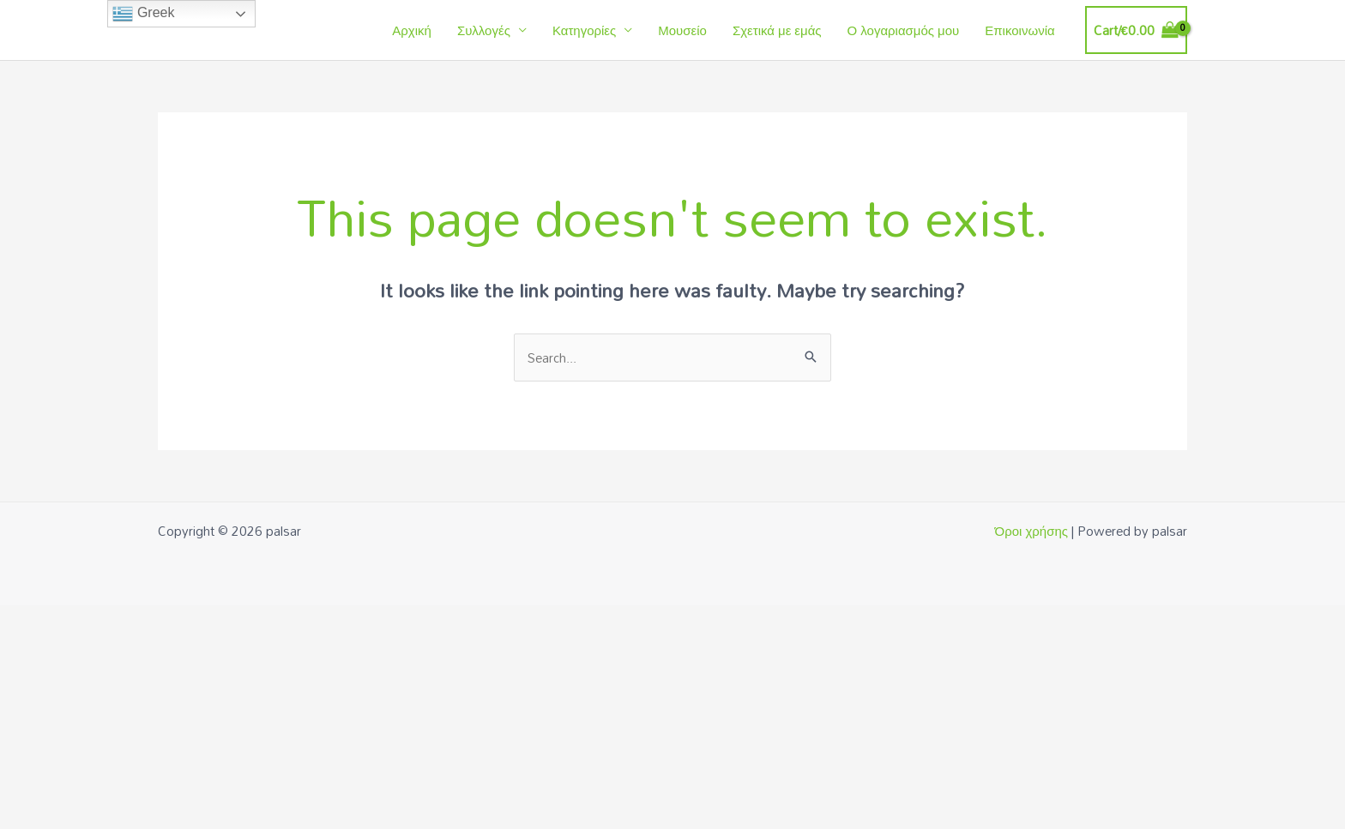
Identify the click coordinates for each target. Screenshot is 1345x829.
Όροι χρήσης (1031, 531)
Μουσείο (682, 30)
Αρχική (411, 30)
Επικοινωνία (1019, 30)
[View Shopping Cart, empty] (1136, 30)
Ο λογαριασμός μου (903, 30)
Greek (143, 13)
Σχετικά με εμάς (777, 30)
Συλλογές (483, 30)
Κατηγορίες (584, 30)
